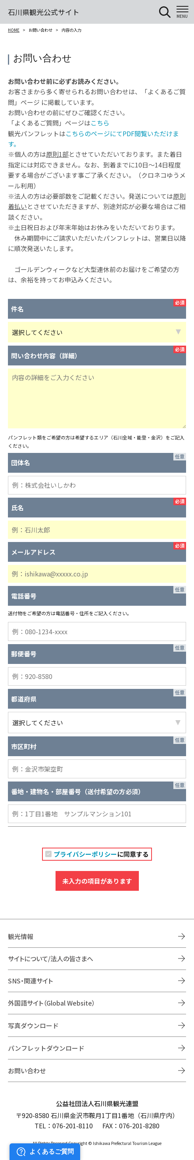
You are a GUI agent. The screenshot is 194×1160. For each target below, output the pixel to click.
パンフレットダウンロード (46, 1048)
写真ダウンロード (33, 1025)
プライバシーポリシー (85, 854)
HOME (13, 30)
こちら (99, 122)
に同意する (101, 854)
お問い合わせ (27, 1070)
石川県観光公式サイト (43, 11)
